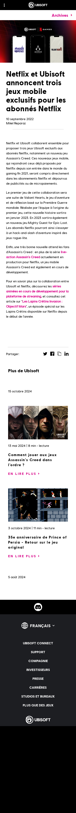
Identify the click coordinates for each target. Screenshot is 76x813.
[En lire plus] (22, 474)
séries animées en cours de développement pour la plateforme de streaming (37, 291)
